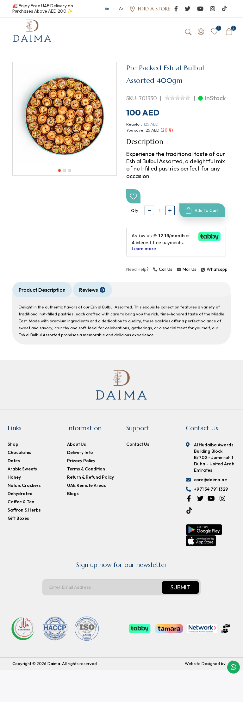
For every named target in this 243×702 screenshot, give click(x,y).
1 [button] (59, 172)
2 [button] (64, 172)
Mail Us (186, 271)
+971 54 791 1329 (211, 491)
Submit (180, 589)
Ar (121, 8)
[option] (64, 115)
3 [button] (69, 172)
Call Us (162, 271)
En (107, 8)
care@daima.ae (210, 481)
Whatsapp (202, 271)
